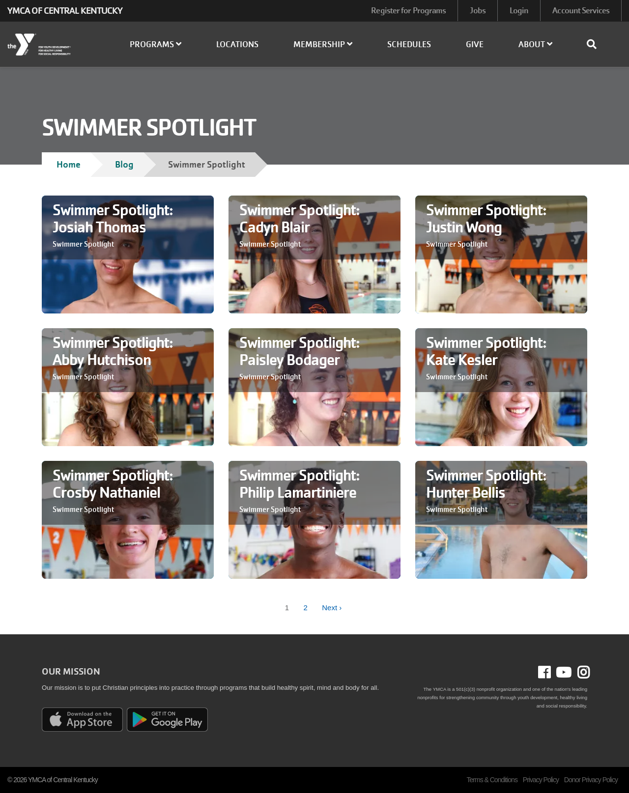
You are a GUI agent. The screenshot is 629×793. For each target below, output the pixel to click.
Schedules (409, 44)
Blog (124, 164)
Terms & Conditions (492, 780)
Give (475, 44)
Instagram (580, 673)
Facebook (551, 673)
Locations (237, 44)
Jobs (477, 10)
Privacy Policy (541, 780)
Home (69, 164)
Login (519, 10)
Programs (155, 44)
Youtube (563, 673)
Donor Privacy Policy (591, 780)
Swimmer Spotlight (83, 244)
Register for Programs (408, 10)
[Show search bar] (595, 44)
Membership (322, 44)
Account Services (580, 10)
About (535, 44)
